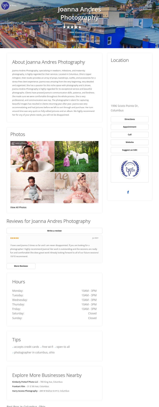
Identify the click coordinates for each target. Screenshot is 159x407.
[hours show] (79, 37)
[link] (9, 6)
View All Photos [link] (18, 207)
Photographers (82, 32)
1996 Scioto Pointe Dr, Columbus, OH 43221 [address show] (79, 40)
